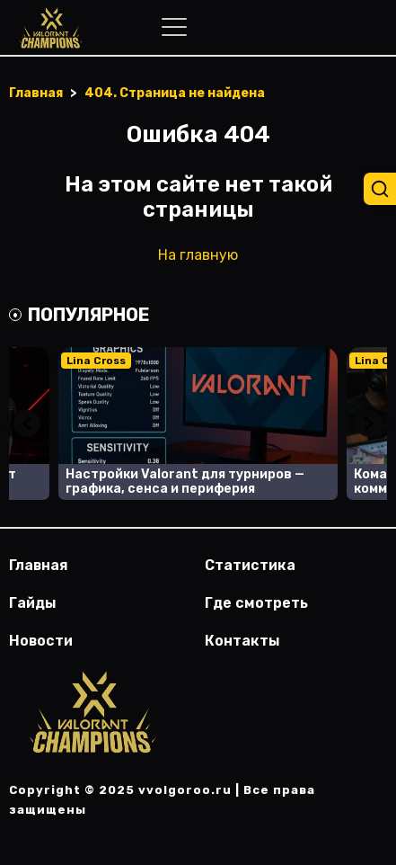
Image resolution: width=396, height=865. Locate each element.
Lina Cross (96, 360)
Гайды (33, 602)
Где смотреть (256, 602)
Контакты (242, 640)
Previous (26, 423)
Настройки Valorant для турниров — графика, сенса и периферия (185, 481)
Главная (38, 565)
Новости (41, 640)
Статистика (250, 565)
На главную (198, 254)
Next (369, 423)
